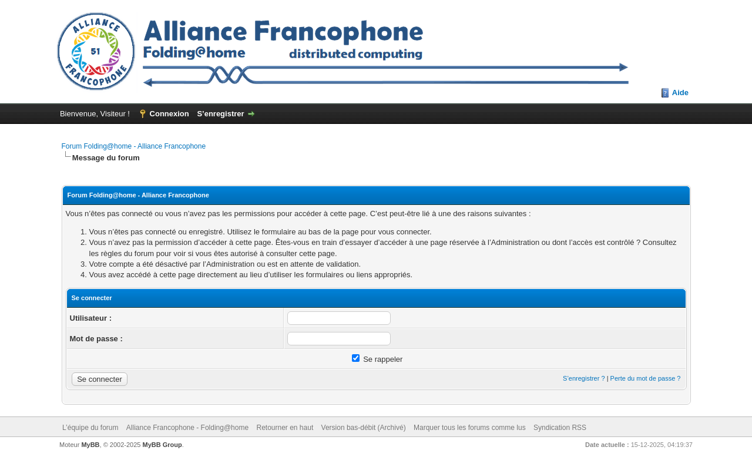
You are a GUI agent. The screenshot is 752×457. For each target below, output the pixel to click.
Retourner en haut (284, 428)
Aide (680, 92)
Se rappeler (377, 359)
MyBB (90, 444)
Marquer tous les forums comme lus (470, 428)
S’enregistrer (220, 113)
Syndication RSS (559, 428)
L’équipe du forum (90, 428)
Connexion (169, 113)
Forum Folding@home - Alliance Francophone (134, 146)
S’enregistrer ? (584, 378)
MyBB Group (162, 444)
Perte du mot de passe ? (645, 378)
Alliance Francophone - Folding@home (187, 428)
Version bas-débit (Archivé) (363, 428)
